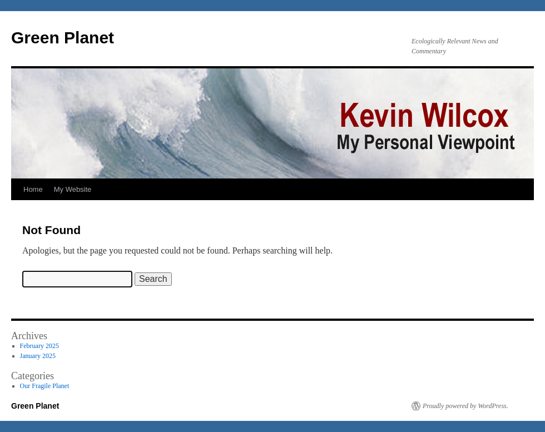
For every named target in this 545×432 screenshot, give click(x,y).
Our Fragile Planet (45, 386)
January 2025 (38, 356)
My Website (73, 189)
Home (33, 189)
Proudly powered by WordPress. (465, 406)
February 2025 (39, 346)
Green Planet (62, 37)
